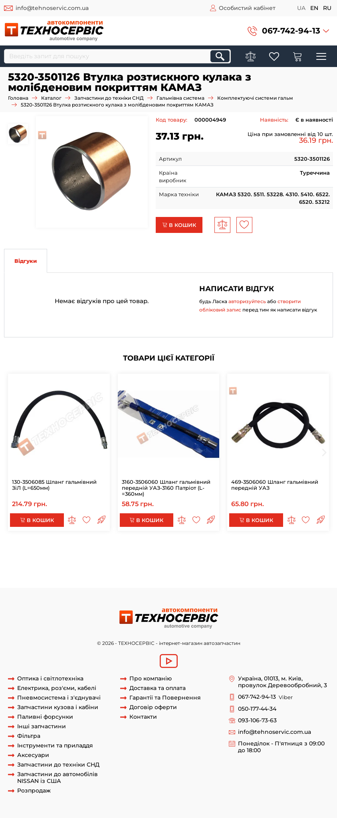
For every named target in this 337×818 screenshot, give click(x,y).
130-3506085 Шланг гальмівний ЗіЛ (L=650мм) (54, 485)
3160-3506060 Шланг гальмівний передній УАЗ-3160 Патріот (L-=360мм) (166, 488)
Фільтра (28, 736)
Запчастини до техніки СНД (109, 98)
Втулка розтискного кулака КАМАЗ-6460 (170, 573)
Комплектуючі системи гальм (255, 98)
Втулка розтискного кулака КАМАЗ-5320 (135, 558)
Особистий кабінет (247, 8)
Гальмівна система (180, 98)
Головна (18, 98)
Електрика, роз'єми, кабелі (56, 688)
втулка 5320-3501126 (79, 550)
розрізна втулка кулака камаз (44, 580)
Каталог (51, 98)
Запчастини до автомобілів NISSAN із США (57, 777)
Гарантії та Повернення (165, 697)
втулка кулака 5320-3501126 (143, 550)
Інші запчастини (41, 726)
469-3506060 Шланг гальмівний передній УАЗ (274, 485)
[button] (288, 30)
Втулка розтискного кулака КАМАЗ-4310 (247, 558)
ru (327, 8)
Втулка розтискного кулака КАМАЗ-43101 (259, 565)
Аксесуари (33, 755)
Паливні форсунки (45, 717)
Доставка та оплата (157, 688)
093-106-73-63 (257, 720)
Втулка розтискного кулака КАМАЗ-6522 (58, 573)
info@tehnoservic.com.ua (52, 8)
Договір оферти (153, 707)
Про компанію (150, 678)
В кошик (179, 225)
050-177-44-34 (257, 709)
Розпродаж (34, 790)
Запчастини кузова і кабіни (57, 707)
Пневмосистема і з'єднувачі (59, 697)
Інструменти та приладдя (55, 745)
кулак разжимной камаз (120, 580)
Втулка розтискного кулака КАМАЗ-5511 (148, 565)
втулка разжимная (299, 573)
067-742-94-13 (291, 30)
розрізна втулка (250, 573)
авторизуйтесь (247, 301)
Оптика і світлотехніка (50, 678)
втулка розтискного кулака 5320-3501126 (235, 550)
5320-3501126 (33, 550)
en (314, 8)
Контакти (143, 717)
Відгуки (25, 261)
